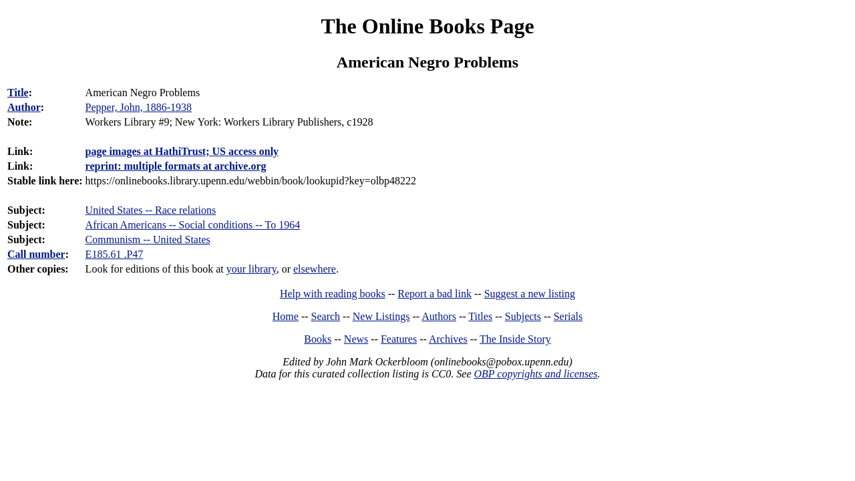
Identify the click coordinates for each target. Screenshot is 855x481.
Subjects (523, 316)
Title (18, 92)
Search (326, 316)
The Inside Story (515, 339)
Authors (438, 316)
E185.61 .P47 (115, 254)
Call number (36, 254)
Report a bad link (434, 293)
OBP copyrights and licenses (535, 373)
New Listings (381, 316)
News (356, 339)
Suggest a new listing (529, 293)
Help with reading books (332, 293)
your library (251, 269)
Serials (568, 316)
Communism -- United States (148, 239)
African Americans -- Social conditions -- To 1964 (193, 224)
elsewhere (314, 269)
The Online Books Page (427, 26)
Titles (480, 316)
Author (24, 107)
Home (286, 316)
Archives (448, 339)
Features (399, 339)
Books (317, 339)
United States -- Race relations (151, 210)
